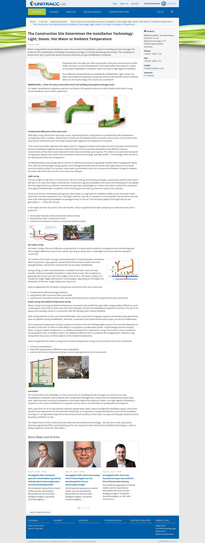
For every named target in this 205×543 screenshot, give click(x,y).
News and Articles (59, 21)
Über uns (124, 3)
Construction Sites (119, 11)
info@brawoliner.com (154, 68)
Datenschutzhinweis (164, 534)
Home (32, 21)
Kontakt (134, 3)
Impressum (160, 531)
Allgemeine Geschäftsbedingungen (165, 527)
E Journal (37, 11)
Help (115, 3)
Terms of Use (162, 520)
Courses (54, 11)
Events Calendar (35, 528)
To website (149, 75)
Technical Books (92, 11)
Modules (71, 11)
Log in (160, 11)
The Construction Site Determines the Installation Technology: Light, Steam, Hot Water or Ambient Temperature (121, 21)
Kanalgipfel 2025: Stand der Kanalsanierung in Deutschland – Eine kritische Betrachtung (119, 478)
